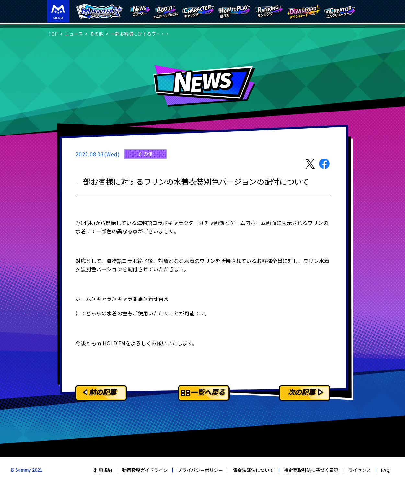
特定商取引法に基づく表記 (311, 470)
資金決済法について (253, 470)
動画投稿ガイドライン (145, 470)
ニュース (74, 33)
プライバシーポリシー (200, 470)
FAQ (385, 470)
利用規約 (103, 470)
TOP (53, 33)
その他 (96, 33)
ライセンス (359, 470)
